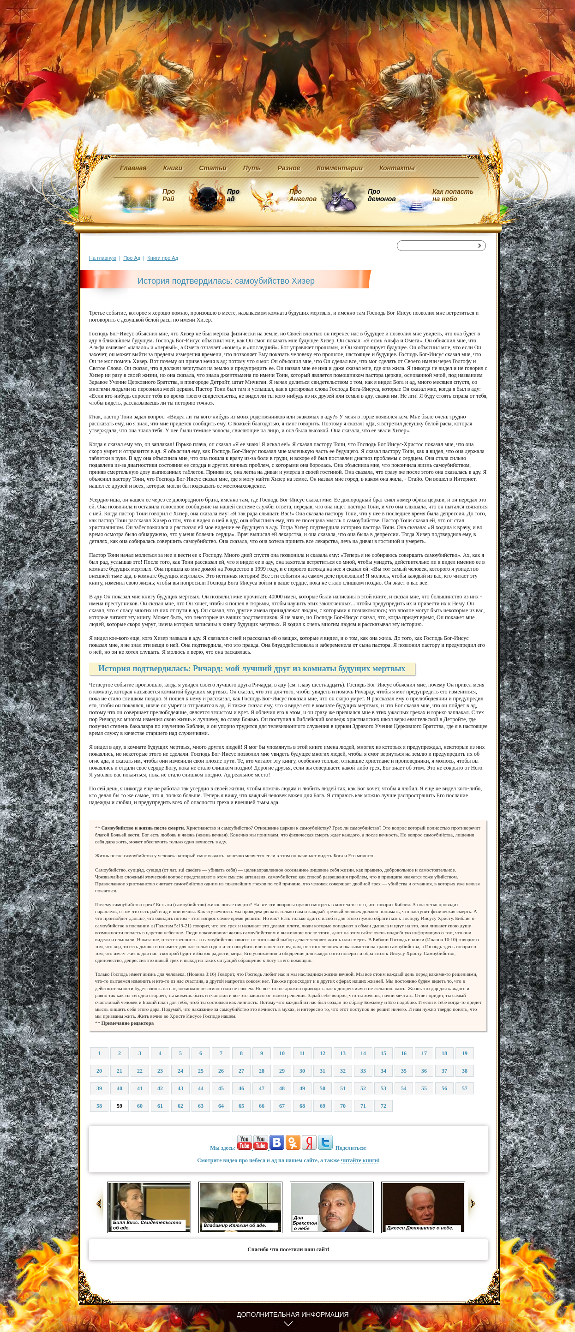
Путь (252, 168)
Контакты (397, 168)
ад (274, 1160)
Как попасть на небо (452, 195)
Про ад (233, 195)
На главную (102, 258)
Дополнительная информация (293, 1314)
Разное (288, 168)
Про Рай (168, 195)
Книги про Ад (162, 258)
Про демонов (381, 195)
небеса (257, 1160)
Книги (173, 168)
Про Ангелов (303, 195)
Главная (133, 168)
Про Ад (131, 258)
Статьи (213, 168)
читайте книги (359, 1160)
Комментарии (340, 168)
